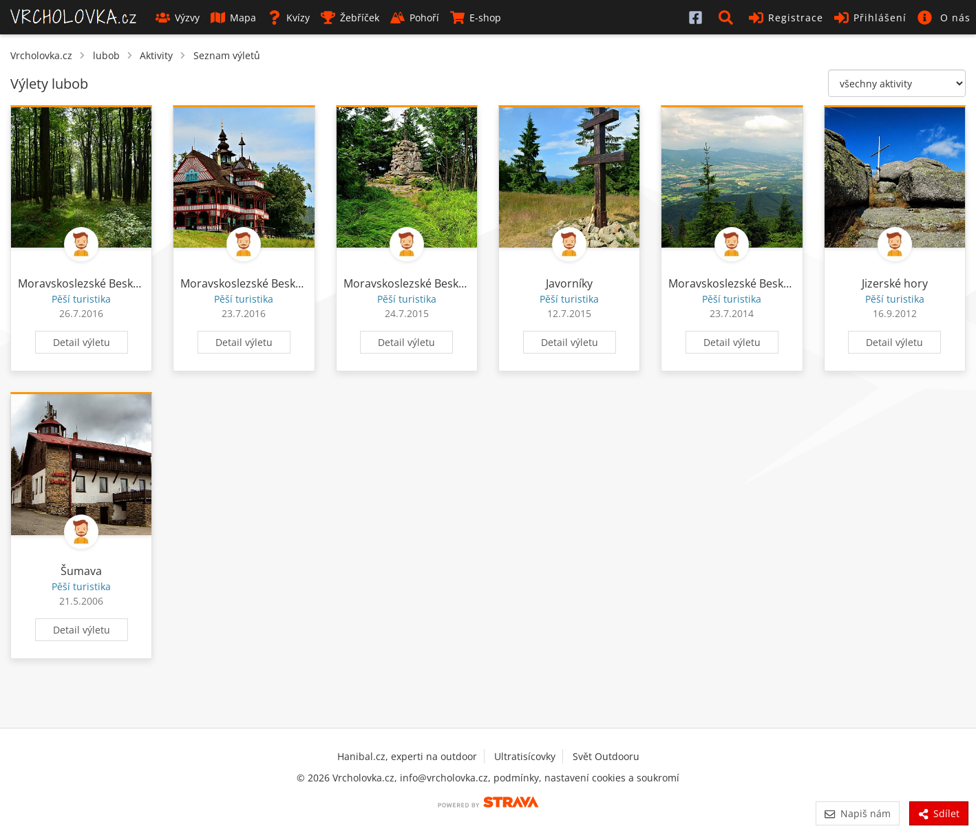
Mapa (233, 17)
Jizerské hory (895, 283)
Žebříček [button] (350, 17)
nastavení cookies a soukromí (611, 777)
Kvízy (288, 17)
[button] (728, 17)
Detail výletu (81, 342)
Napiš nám (857, 813)
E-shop (475, 17)
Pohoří (414, 17)
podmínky (516, 777)
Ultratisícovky (524, 756)
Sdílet (938, 813)
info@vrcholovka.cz (444, 777)
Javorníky (569, 283)
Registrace (786, 17)
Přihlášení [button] (870, 17)
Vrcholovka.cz (41, 55)
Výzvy (178, 17)
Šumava (81, 570)
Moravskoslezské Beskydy (84, 283)
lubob (106, 55)
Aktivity (156, 55)
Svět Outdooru (606, 756)
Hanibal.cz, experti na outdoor (407, 756)
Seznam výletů (226, 55)
